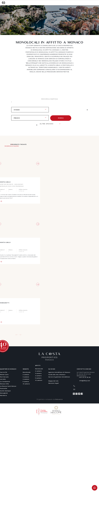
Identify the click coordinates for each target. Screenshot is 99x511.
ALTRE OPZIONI (46, 124)
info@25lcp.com (84, 380)
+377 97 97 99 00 (72, 2)
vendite (26, 369)
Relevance (59, 399)
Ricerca (61, 118)
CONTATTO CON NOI (84, 369)
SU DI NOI (51, 369)
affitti (37, 365)
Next (37, 163)
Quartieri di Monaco (8, 369)
